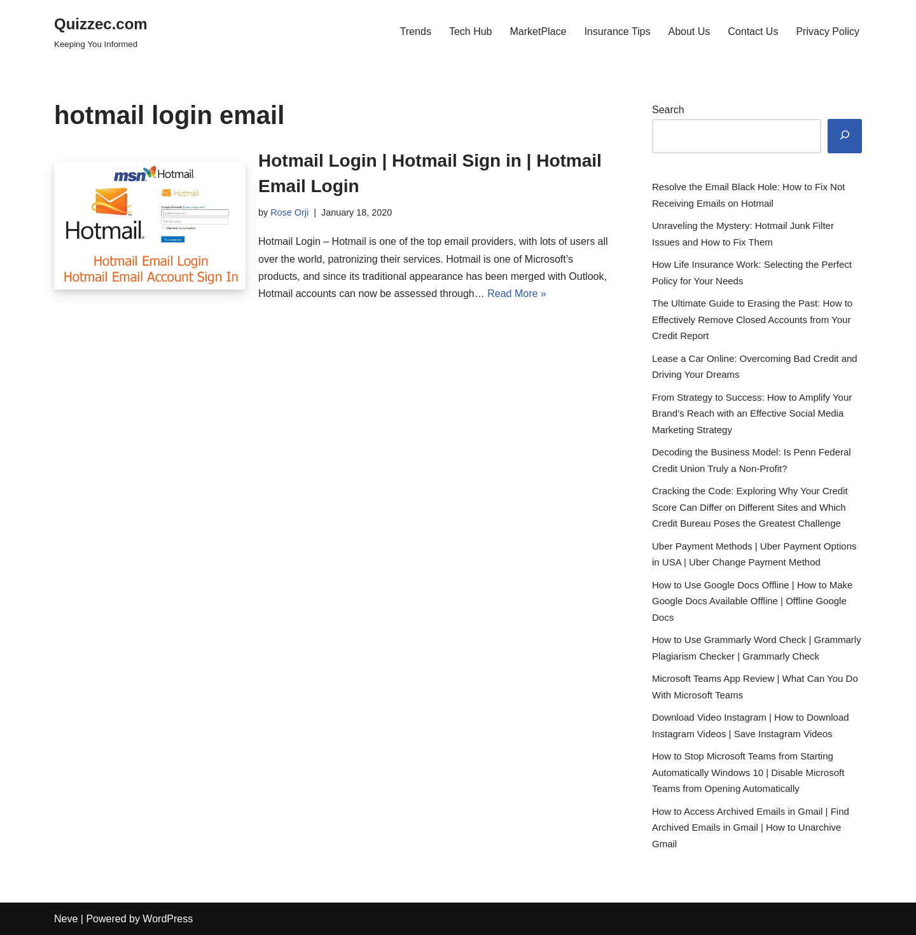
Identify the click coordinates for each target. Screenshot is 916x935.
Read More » (516, 293)
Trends (415, 31)
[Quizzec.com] (101, 31)
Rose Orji (289, 212)
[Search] (845, 136)
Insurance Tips (617, 31)
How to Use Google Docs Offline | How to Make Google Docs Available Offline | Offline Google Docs (752, 601)
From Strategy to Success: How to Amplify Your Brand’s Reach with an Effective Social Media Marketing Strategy (752, 413)
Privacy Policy (827, 31)
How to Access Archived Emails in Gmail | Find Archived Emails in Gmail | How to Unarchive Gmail (750, 827)
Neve (66, 918)
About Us (689, 31)
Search (668, 109)
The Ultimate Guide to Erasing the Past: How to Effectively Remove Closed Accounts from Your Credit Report (752, 319)
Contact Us (753, 31)
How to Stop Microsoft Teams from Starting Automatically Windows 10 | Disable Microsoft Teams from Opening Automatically (748, 772)
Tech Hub (470, 31)
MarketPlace (538, 31)
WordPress (167, 918)
